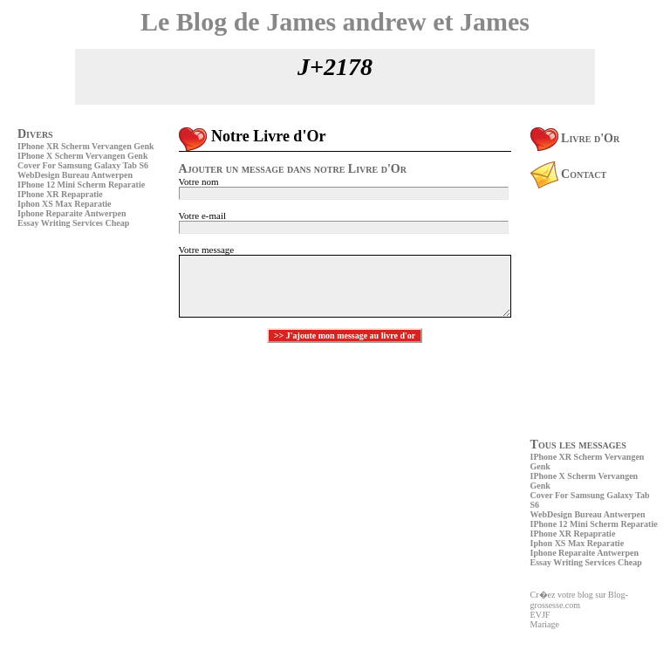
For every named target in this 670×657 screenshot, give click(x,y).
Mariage (544, 624)
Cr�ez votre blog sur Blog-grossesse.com (579, 600)
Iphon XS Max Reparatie (64, 204)
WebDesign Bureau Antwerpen (75, 175)
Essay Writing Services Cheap (73, 223)
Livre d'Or (575, 138)
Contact (568, 174)
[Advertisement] (69, 353)
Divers (35, 133)
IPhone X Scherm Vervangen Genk (82, 156)
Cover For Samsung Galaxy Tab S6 (82, 165)
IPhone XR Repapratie (60, 194)
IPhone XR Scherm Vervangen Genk (85, 146)
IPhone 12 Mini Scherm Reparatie (81, 184)
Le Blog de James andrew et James (335, 21)
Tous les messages (578, 444)
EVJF (540, 614)
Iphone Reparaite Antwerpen (71, 213)
